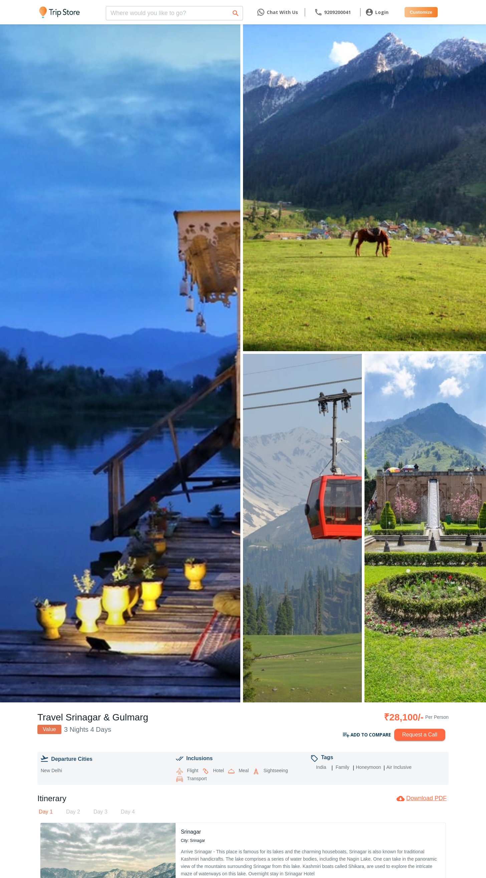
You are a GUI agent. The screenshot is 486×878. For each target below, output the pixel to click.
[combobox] (174, 11)
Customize (421, 12)
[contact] (332, 12)
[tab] (45, 812)
